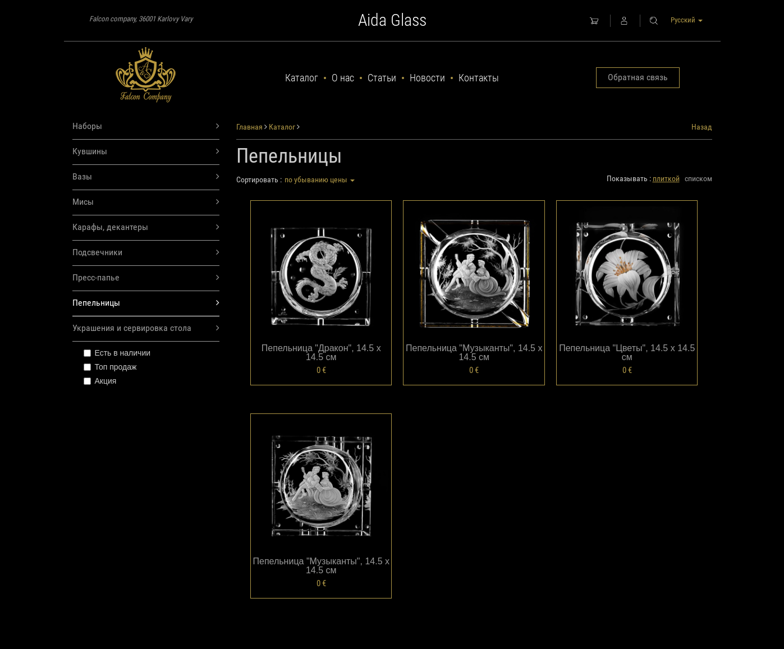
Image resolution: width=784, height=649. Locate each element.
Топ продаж (110, 366)
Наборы (146, 126)
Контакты (479, 78)
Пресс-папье (146, 277)
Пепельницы (146, 303)
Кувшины (146, 151)
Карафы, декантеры (146, 227)
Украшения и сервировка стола (146, 328)
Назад (701, 126)
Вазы (146, 177)
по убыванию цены (320, 179)
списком (698, 178)
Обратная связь (638, 77)
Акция (100, 380)
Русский (687, 20)
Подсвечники (146, 252)
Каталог (301, 78)
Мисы (146, 202)
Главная (249, 126)
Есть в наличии (117, 352)
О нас (343, 78)
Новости (427, 78)
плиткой (666, 178)
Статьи (382, 78)
